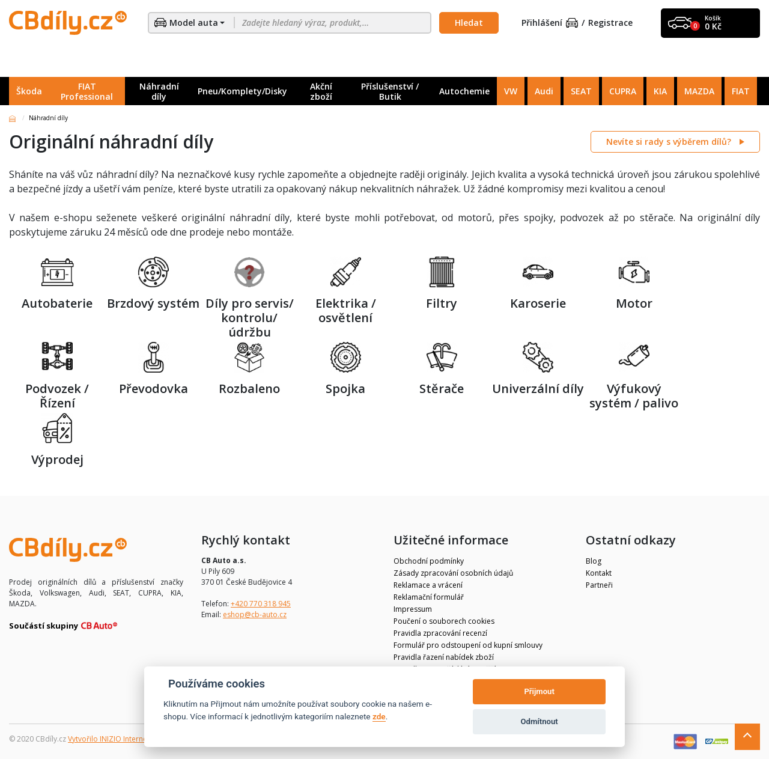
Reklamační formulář (429, 597)
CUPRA (622, 91)
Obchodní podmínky (429, 561)
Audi (544, 91)
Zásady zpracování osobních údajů (453, 573)
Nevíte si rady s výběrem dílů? (670, 141)
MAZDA (699, 91)
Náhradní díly (159, 91)
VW (510, 91)
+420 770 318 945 (261, 604)
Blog (593, 561)
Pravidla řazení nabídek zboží (444, 657)
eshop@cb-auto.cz (255, 614)
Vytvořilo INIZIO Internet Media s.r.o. (129, 739)
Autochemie (464, 91)
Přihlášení (549, 23)
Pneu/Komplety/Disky (242, 91)
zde (379, 716)
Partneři (599, 585)
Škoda (29, 91)
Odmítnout (539, 721)
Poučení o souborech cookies (444, 621)
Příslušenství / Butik (390, 91)
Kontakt (599, 573)
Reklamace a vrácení (428, 585)
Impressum (413, 609)
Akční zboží (321, 91)
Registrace (610, 23)
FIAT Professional (87, 91)
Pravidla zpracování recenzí (440, 633)
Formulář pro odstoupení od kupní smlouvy (468, 645)
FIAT (741, 91)
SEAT (581, 91)
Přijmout (539, 691)
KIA (660, 91)
